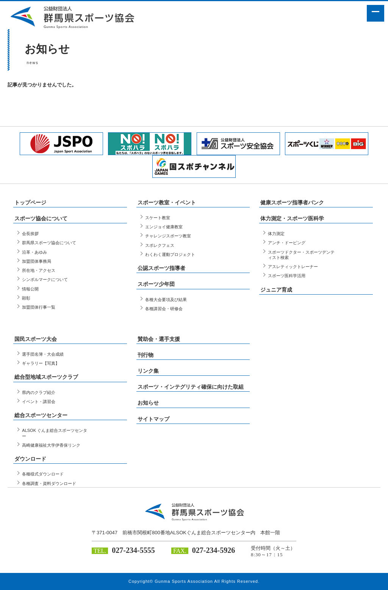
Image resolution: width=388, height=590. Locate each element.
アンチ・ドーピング (286, 242)
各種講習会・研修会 (164, 308)
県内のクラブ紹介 (38, 392)
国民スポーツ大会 (35, 339)
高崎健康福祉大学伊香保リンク (51, 445)
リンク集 (148, 371)
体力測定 (276, 233)
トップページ (30, 202)
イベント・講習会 (38, 401)
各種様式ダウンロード (43, 474)
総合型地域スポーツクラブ (46, 377)
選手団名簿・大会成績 (43, 354)
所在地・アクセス (38, 270)
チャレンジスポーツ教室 (168, 236)
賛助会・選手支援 (159, 339)
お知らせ (148, 403)
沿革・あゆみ (34, 252)
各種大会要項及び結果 (166, 299)
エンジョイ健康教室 (164, 226)
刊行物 (145, 355)
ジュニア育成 (276, 290)
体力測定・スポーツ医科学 (292, 218)
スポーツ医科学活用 (286, 275)
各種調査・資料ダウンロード (49, 483)
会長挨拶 (30, 233)
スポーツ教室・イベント (167, 202)
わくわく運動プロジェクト (170, 254)
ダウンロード (30, 459)
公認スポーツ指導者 (161, 268)
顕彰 (26, 298)
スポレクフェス (159, 245)
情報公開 (30, 289)
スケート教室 (157, 217)
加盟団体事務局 (36, 261)
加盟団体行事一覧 (38, 307)
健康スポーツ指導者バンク (292, 202)
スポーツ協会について (40, 218)
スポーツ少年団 (156, 284)
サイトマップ (153, 419)
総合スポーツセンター (40, 415)
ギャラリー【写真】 (40, 363)
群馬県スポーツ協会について (49, 242)
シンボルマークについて (45, 279)
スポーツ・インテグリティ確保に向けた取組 (191, 387)
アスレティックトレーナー (293, 266)
